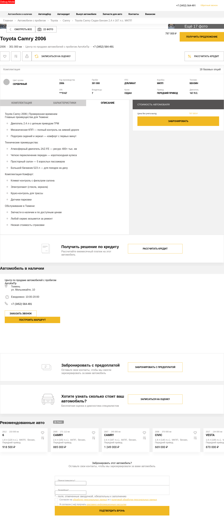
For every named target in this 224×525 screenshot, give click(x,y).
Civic (158, 435)
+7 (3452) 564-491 (186, 5)
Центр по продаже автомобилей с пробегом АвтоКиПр (57, 46)
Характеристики (64, 102)
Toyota (54, 20)
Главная (8, 20)
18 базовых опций (210, 69)
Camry (66, 20)
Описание (107, 102)
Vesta (210, 435)
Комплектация (21, 102)
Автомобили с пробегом (32, 20)
